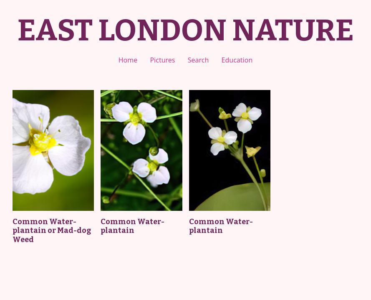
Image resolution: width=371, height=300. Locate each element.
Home (128, 60)
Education (237, 60)
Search (198, 60)
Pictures (162, 60)
